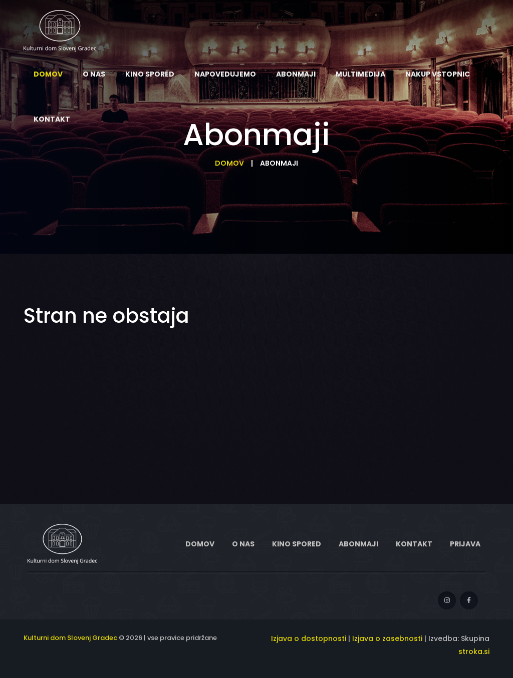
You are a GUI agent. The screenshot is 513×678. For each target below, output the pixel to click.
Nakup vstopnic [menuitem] (437, 74)
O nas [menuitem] (94, 74)
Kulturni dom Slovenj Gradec (70, 637)
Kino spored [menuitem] (149, 74)
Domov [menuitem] (48, 74)
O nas (243, 544)
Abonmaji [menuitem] (296, 74)
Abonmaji (358, 544)
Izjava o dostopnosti (308, 638)
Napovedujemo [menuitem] (225, 74)
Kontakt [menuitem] (52, 119)
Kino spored (296, 544)
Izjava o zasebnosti (387, 638)
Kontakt (414, 544)
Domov (229, 163)
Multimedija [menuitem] (360, 74)
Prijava (465, 544)
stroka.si (473, 651)
